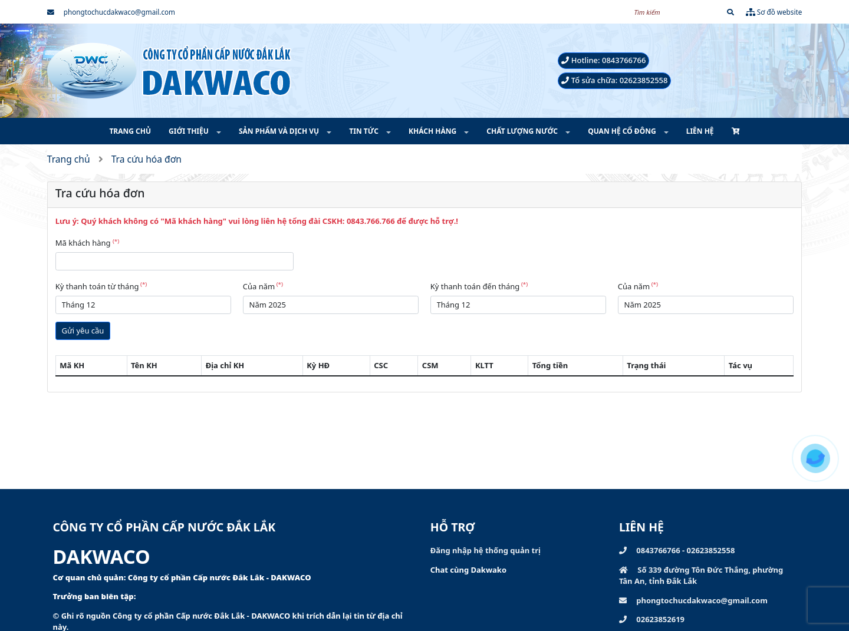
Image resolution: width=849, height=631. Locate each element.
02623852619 (652, 619)
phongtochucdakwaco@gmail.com (111, 11)
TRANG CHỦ (130, 131)
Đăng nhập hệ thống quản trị (485, 550)
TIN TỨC (364, 131)
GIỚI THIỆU (189, 131)
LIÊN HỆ (700, 131)
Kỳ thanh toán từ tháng (101, 286)
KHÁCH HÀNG (433, 131)
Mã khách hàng (87, 242)
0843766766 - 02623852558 (677, 550)
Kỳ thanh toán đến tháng (479, 286)
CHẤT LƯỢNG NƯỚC (523, 131)
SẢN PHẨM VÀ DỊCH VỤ (280, 131)
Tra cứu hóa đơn (146, 159)
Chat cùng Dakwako (468, 569)
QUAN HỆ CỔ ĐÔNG (623, 131)
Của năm (263, 286)
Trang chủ (68, 159)
